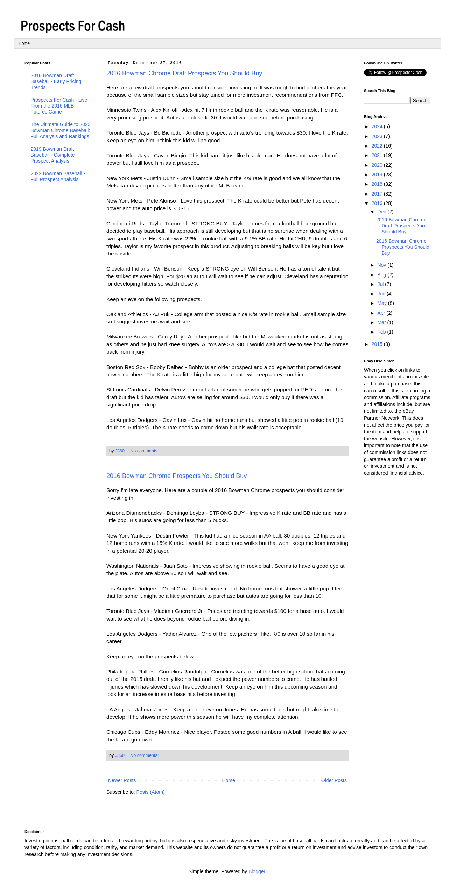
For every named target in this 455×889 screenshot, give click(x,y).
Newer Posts (122, 780)
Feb (382, 332)
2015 (378, 344)
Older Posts (334, 780)
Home (24, 43)
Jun (381, 293)
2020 (378, 165)
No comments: (145, 451)
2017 (378, 194)
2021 (378, 155)
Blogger (256, 871)
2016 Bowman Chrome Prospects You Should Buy (176, 475)
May (382, 303)
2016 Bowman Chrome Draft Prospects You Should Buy (184, 73)
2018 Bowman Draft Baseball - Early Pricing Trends (56, 81)
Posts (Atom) (150, 792)
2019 (378, 174)
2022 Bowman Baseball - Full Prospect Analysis (58, 176)
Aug (382, 275)
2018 (378, 184)
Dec (382, 211)
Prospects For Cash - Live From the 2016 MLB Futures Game (59, 106)
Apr (381, 313)
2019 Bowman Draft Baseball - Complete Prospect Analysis (53, 155)
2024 (378, 126)
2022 (378, 146)
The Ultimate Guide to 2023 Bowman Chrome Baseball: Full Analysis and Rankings (61, 130)
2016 (378, 203)
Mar (382, 322)
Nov (382, 265)
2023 (378, 136)
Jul (381, 284)
